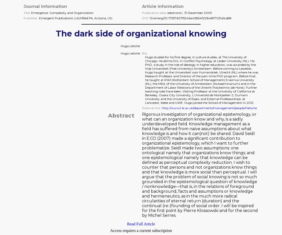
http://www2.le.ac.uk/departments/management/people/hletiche (209, 108)
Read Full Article (141, 224)
